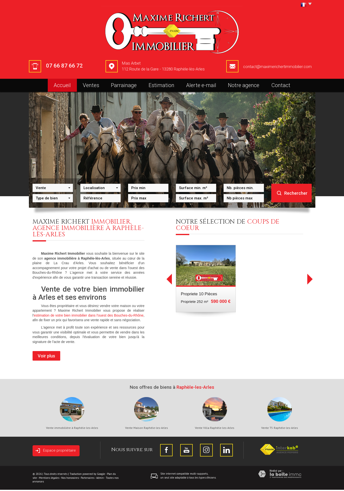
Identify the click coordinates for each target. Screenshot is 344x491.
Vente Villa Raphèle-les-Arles (214, 427)
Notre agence (243, 85)
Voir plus (46, 355)
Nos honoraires (70, 478)
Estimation (161, 85)
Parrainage (124, 85)
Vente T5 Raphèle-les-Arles (279, 427)
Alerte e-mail (201, 85)
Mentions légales (49, 478)
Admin (100, 478)
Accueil (62, 85)
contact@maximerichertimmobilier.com (277, 66)
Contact (280, 85)
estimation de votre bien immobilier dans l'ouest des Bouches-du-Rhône (88, 315)
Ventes (91, 85)
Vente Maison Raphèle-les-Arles (146, 427)
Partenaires (87, 478)
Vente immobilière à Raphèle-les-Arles (72, 427)
